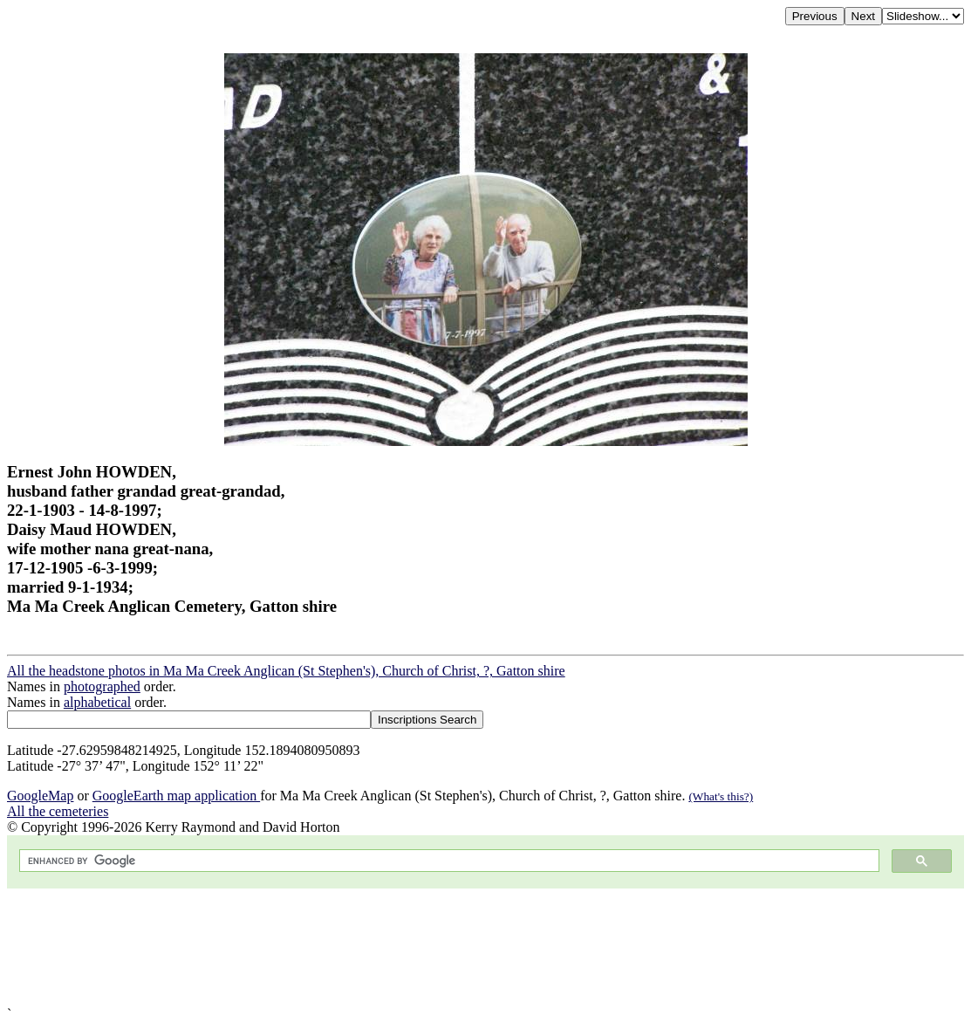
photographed (102, 686)
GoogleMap (40, 795)
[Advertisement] (485, 947)
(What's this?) (720, 796)
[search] (447, 861)
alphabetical (97, 702)
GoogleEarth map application (176, 795)
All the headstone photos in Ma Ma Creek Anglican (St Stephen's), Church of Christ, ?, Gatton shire (286, 670)
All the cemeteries (57, 811)
